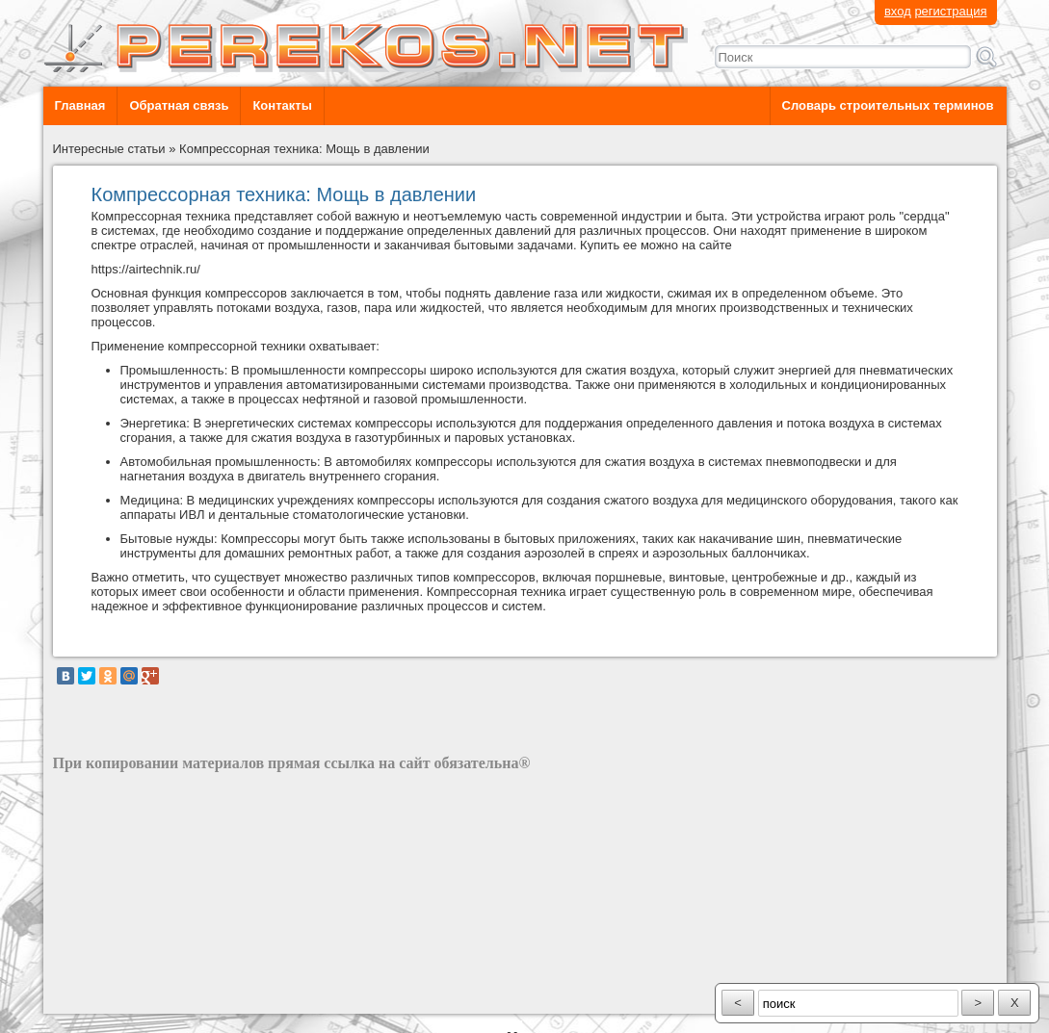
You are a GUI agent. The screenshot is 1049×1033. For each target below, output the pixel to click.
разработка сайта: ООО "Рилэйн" (150, 997)
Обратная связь (178, 105)
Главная (80, 105)
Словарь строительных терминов (888, 105)
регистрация (950, 11)
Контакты (281, 105)
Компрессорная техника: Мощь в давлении (304, 149)
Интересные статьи (109, 149)
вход (897, 11)
